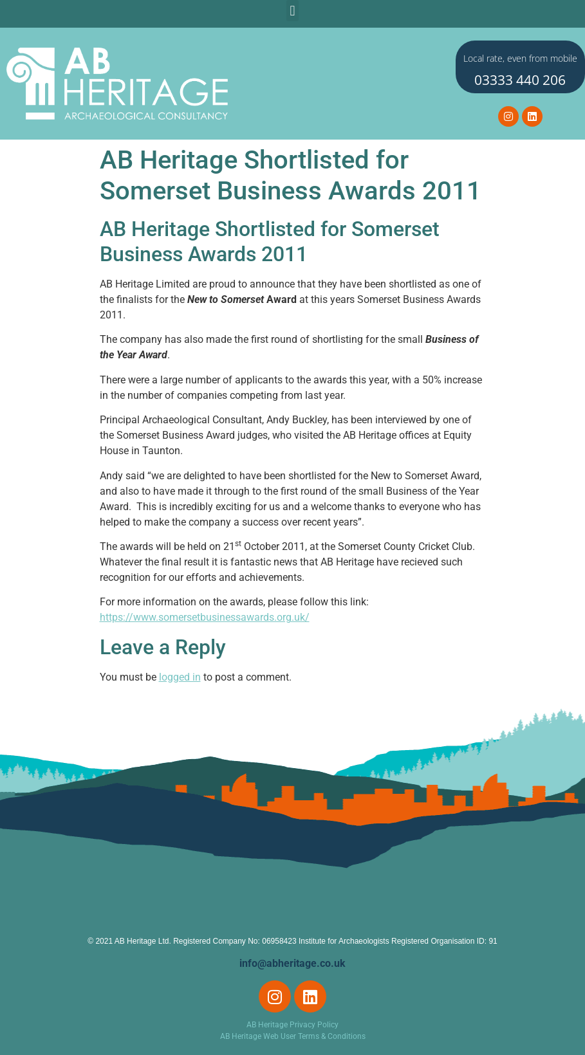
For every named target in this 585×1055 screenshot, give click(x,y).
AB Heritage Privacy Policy (292, 1024)
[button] (292, 10)
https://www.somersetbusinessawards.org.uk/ (205, 617)
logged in (180, 677)
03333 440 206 (520, 80)
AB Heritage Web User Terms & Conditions (293, 1036)
